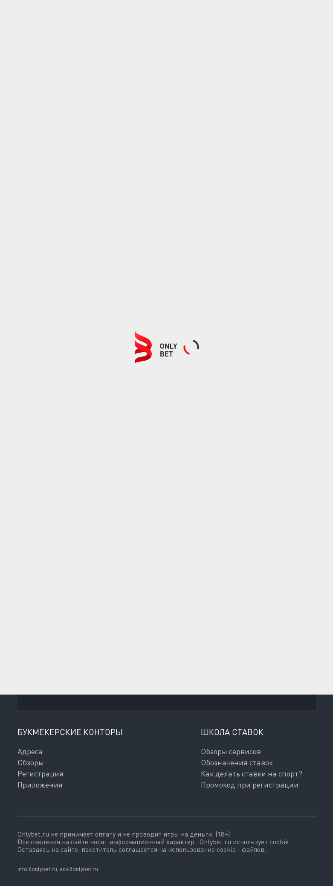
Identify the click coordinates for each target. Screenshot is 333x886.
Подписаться (67, 653)
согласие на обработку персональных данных (200, 681)
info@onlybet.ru (37, 868)
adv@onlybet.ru (79, 868)
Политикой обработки (52, 689)
